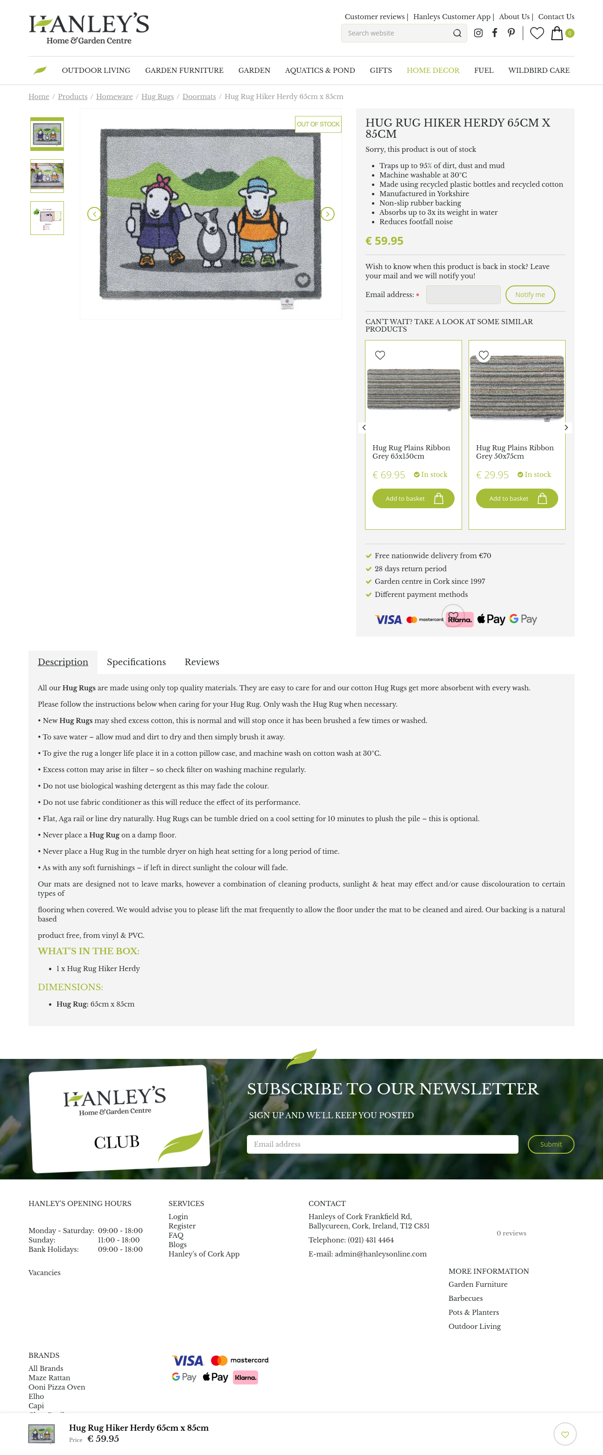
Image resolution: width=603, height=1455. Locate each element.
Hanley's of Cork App (204, 1254)
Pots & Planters (474, 1312)
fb (494, 33)
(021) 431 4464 (371, 1240)
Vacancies (44, 1273)
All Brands (45, 1368)
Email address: (392, 295)
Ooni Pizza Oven (56, 1387)
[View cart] (563, 33)
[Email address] (383, 1144)
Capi (36, 1406)
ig (478, 33)
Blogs (177, 1245)
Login (178, 1217)
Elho (36, 1396)
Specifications (136, 662)
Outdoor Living (475, 1326)
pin (511, 33)
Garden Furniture (478, 1284)
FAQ (175, 1235)
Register (182, 1226)
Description (63, 662)
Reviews (202, 662)
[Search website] (404, 33)
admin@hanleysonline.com (381, 1254)
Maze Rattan (49, 1378)
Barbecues (466, 1298)
